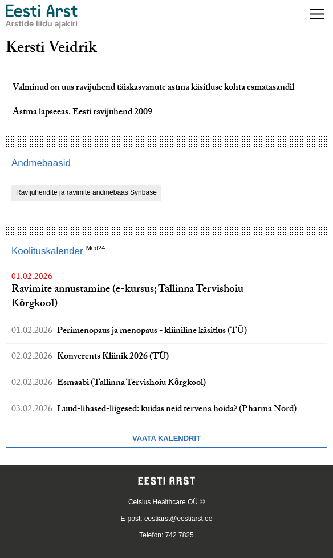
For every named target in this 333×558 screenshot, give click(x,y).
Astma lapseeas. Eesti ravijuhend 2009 (82, 113)
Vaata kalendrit (166, 438)
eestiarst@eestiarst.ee (178, 519)
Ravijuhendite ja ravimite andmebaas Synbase (86, 192)
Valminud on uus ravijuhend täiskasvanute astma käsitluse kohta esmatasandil (153, 88)
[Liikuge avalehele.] (42, 16)
